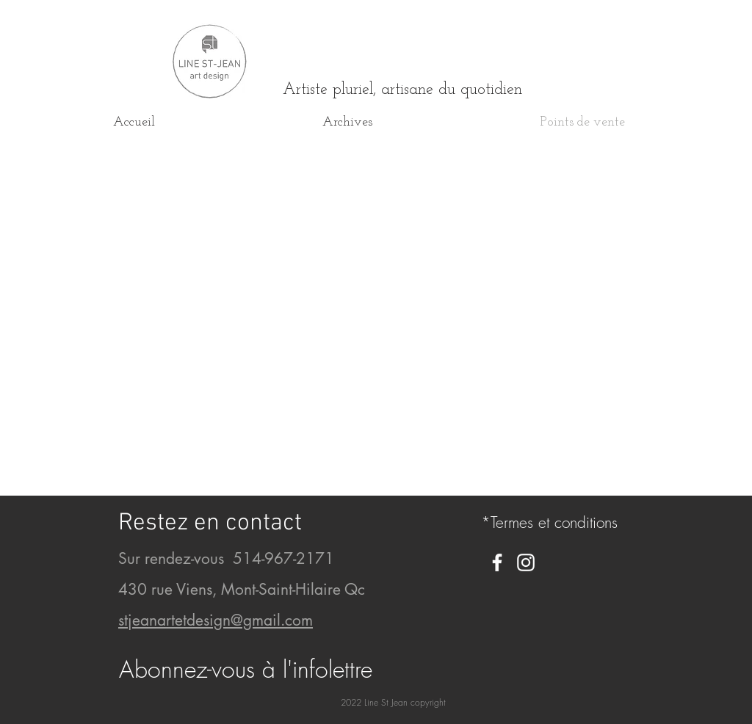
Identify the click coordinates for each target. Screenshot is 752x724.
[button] (245, 669)
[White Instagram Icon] (526, 562)
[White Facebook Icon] (497, 562)
